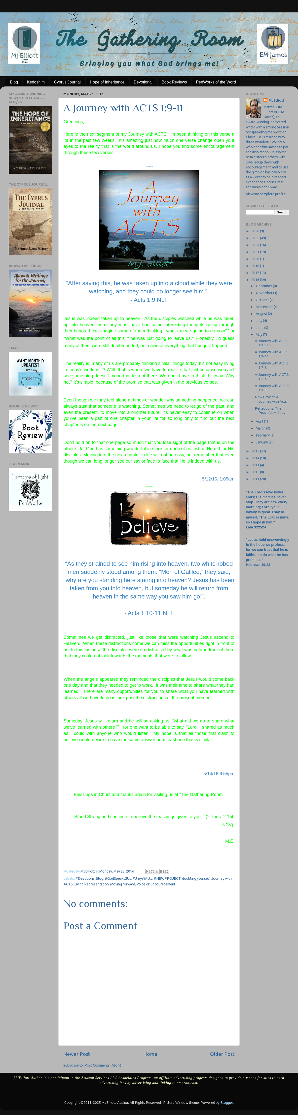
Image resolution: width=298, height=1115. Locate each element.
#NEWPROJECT (167, 878)
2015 (255, 451)
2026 (255, 231)
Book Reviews (174, 82)
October (263, 300)
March (261, 428)
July (259, 321)
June (260, 328)
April (260, 421)
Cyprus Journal (67, 82)
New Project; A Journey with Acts (271, 399)
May (259, 335)
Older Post (222, 1054)
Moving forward (122, 884)
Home (150, 1054)
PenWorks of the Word (216, 82)
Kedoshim (36, 82)
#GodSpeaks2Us (118, 878)
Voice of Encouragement (156, 884)
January (262, 442)
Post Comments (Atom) (102, 1065)
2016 (255, 280)
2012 (255, 472)
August (262, 314)
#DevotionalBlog (89, 878)
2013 (255, 465)
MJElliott (276, 100)
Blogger (226, 1103)
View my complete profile (266, 194)
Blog (14, 82)
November (264, 293)
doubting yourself (196, 878)
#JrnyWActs (142, 878)
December (264, 286)
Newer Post (76, 1054)
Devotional (143, 82)
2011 (255, 479)
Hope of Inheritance (107, 82)
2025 (255, 238)
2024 (255, 245)
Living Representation (91, 884)
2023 (255, 252)
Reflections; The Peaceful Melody (270, 410)
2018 (255, 266)
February (263, 435)
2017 (255, 273)
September (265, 307)
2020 (255, 259)
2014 (255, 458)
